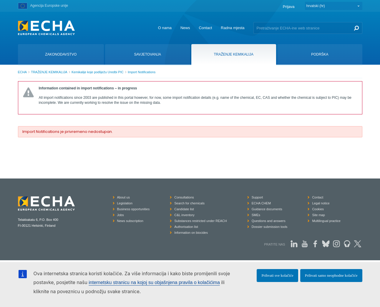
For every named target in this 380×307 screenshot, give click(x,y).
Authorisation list (186, 226)
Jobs (120, 215)
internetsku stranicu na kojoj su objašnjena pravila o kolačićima (154, 282)
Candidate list (184, 209)
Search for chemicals (189, 203)
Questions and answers (269, 221)
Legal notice (320, 203)
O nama (165, 28)
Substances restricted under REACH (200, 221)
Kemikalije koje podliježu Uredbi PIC (98, 72)
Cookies (318, 209)
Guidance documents (267, 209)
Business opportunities (133, 209)
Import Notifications (141, 72)
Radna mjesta (232, 28)
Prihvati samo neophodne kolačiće (331, 275)
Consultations (184, 197)
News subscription (130, 221)
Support (257, 197)
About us (123, 197)
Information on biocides (191, 232)
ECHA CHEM (261, 203)
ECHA (22, 72)
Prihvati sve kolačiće (277, 275)
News (185, 28)
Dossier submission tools (270, 226)
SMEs (256, 215)
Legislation (125, 203)
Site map (318, 215)
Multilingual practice (326, 221)
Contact (205, 28)
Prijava (289, 6)
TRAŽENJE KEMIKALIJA (49, 72)
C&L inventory (184, 215)
